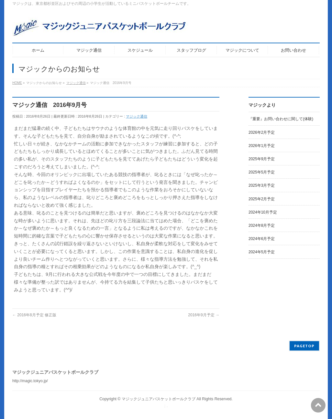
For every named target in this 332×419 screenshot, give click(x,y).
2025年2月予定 (262, 199)
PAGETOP (304, 346)
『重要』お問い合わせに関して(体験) (281, 119)
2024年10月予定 (263, 212)
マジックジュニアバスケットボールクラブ (158, 399)
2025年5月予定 (262, 172)
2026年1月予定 (262, 145)
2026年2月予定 (262, 132)
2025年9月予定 (262, 159)
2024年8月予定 (262, 225)
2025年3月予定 (262, 185)
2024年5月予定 (262, 252)
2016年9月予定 (203, 315)
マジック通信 (136, 116)
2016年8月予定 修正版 (34, 315)
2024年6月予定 (262, 238)
